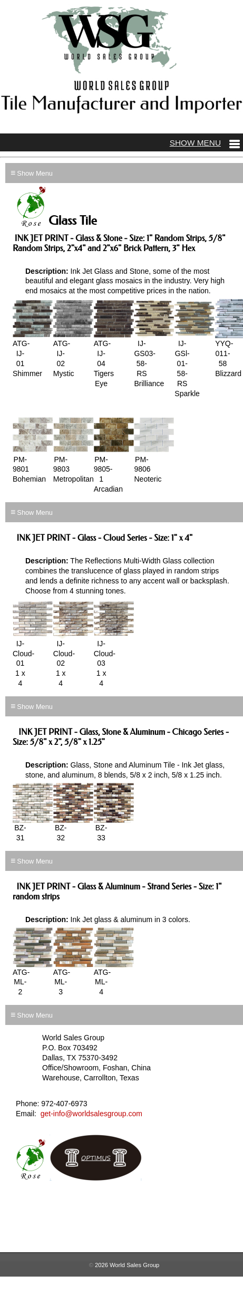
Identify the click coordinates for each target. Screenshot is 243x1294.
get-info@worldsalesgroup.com (91, 1113)
